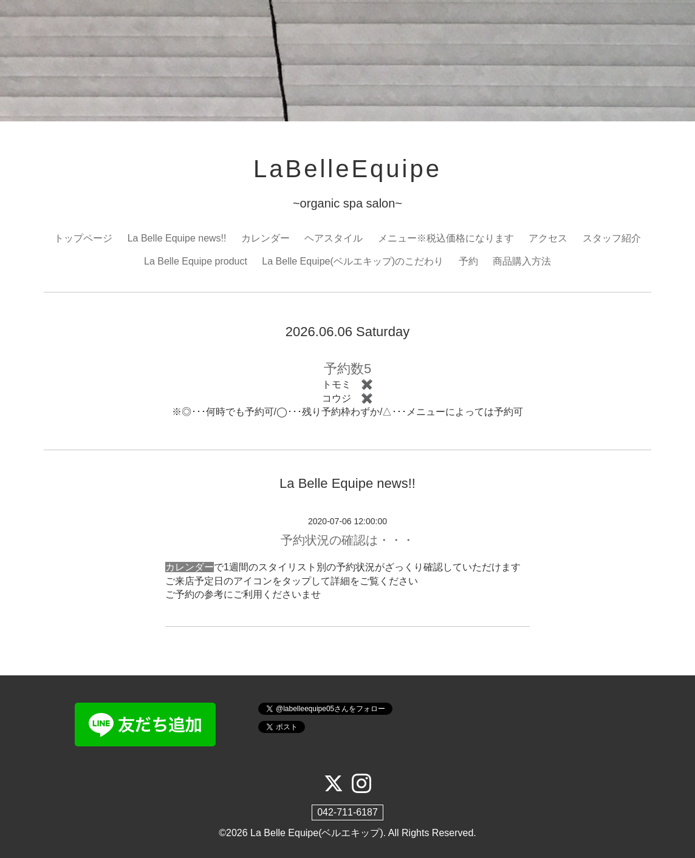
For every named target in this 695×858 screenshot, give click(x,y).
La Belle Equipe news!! (177, 238)
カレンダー (265, 238)
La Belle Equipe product (195, 261)
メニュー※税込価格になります (446, 238)
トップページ (83, 238)
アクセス (548, 238)
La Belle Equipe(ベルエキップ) (316, 833)
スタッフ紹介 (612, 238)
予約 (468, 261)
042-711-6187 (347, 812)
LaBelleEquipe (347, 168)
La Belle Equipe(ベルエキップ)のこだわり (352, 261)
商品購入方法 (522, 261)
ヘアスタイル (333, 238)
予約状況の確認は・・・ (347, 540)
